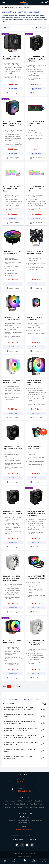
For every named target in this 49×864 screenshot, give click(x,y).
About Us (29, 801)
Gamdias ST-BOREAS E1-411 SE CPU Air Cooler (19, 750)
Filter (7, 28)
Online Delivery (39, 801)
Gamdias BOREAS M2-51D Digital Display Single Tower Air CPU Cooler (36, 59)
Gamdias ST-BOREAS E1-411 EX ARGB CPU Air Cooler (35, 382)
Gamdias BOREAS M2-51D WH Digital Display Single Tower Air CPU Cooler (35, 643)
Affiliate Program (10, 801)
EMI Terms (20, 801)
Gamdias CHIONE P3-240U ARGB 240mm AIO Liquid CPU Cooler (35, 124)
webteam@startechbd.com (24, 829)
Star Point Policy (10, 807)
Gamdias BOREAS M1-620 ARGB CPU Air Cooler (19, 715)
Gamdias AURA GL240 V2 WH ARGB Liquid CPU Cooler (11, 189)
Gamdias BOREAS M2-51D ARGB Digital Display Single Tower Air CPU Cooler (12, 124)
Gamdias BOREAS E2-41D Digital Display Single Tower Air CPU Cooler (36, 513)
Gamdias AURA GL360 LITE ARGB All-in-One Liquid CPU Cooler (20, 743)
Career (20, 807)
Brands (41, 807)
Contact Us (33, 807)
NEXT (18, 686)
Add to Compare (12, 92)
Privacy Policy (7, 804)
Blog (26, 807)
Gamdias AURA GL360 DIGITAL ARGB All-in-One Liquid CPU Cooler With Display (20, 736)
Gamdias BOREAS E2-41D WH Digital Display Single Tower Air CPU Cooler (12, 578)
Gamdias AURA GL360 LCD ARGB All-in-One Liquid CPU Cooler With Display (20, 729)
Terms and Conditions (21, 804)
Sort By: (32, 28)
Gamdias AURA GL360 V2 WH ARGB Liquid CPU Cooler (35, 189)
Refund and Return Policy (38, 804)
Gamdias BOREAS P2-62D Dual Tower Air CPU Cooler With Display (19, 722)
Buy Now (12, 88)
